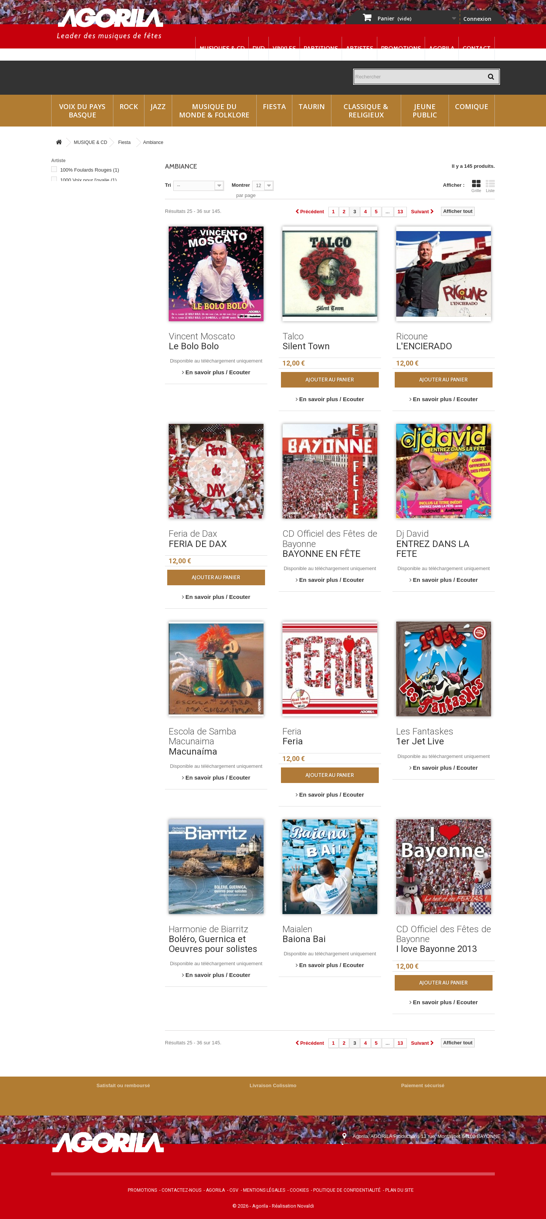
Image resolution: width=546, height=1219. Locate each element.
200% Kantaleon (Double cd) (95, 238)
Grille (476, 186)
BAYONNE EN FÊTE (321, 554)
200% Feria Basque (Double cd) (99, 208)
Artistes (359, 48)
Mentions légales (264, 1190)
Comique (471, 106)
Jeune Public (425, 110)
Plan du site (399, 1190)
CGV (233, 1190)
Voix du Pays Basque (82, 110)
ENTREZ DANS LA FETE (432, 549)
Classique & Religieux (366, 110)
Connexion (477, 18)
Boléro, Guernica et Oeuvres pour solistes (213, 944)
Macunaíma (193, 751)
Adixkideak (75, 279)
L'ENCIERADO (424, 346)
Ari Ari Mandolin (81, 300)
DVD (259, 48)
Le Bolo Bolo (194, 346)
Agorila (442, 48)
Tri (168, 185)
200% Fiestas (78, 228)
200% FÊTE (77, 218)
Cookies (299, 1190)
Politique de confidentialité (347, 1190)
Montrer (241, 185)
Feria (292, 741)
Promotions (401, 48)
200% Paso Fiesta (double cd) (97, 259)
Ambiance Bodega (84, 289)
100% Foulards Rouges (89, 170)
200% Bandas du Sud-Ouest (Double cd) (99, 197)
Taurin (311, 106)
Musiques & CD (222, 48)
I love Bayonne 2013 (436, 949)
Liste (490, 186)
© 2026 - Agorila (250, 1206)
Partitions (321, 48)
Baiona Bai (304, 939)
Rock (128, 106)
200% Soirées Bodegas (89, 269)
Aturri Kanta (77, 310)
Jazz (158, 106)
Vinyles (284, 48)
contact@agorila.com (394, 1157)
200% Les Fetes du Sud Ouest (97, 249)
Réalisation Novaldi (293, 1206)
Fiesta (274, 106)
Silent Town (306, 346)
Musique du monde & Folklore (214, 110)
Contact (477, 48)
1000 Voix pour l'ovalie (88, 180)
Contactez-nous (181, 1190)
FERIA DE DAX (198, 544)
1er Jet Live (420, 741)
